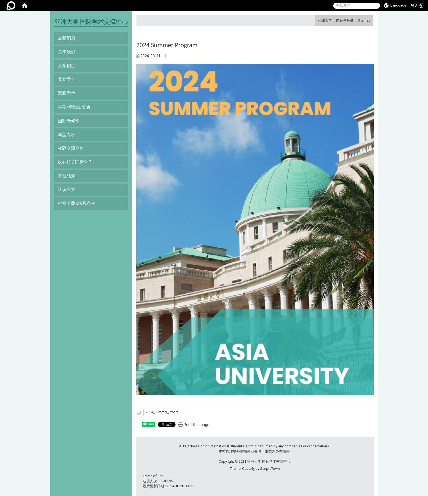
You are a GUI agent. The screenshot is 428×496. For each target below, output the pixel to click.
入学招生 (66, 65)
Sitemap (364, 20)
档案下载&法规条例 (77, 203)
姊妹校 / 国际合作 (75, 162)
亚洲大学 (325, 20)
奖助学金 (66, 79)
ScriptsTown (270, 469)
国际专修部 (69, 120)
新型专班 (66, 134)
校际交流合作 (71, 148)
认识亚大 (66, 189)
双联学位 (66, 93)
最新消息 (66, 38)
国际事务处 (345, 20)
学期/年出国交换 (74, 107)
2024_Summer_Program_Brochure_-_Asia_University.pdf (164, 412)
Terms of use (153, 476)
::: (315, 20)
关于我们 (66, 52)
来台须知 (66, 175)
